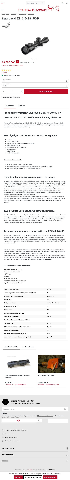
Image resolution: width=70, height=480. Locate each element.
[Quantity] (13, 91)
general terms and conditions (10, 418)
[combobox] (33, 3)
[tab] (10, 105)
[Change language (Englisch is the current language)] (2, 3)
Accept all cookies (50, 477)
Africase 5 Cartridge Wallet (46, 375)
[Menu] (2, 9)
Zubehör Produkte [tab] (11, 347)
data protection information (45, 416)
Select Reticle (7, 79)
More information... (55, 473)
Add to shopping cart (46, 91)
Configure (18, 477)
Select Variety (6, 84)
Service (5, 461)
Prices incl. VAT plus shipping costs (12, 65)
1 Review (4, 72)
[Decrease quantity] (4, 91)
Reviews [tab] (22, 106)
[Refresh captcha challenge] (39, 420)
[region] (35, 372)
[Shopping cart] (67, 3)
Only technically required (33, 477)
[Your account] (62, 3)
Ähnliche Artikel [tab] (28, 347)
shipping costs (28, 469)
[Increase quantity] (22, 91)
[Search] (42, 3)
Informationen (7, 455)
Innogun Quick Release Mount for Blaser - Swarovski (17, 376)
